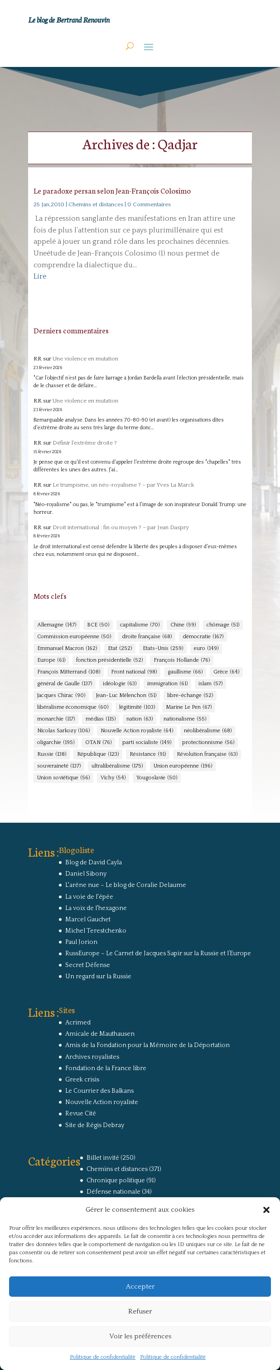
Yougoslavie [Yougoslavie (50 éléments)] (156, 778)
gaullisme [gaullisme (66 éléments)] (185, 672)
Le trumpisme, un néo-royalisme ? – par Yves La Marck (123, 485)
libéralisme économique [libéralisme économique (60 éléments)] (72, 707)
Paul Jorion (81, 942)
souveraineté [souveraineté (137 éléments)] (59, 766)
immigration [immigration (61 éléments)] (167, 684)
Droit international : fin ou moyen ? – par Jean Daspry (121, 527)
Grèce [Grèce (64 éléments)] (226, 672)
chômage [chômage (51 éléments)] (223, 625)
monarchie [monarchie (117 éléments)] (56, 719)
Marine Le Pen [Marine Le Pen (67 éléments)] (189, 707)
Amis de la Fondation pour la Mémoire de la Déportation (147, 1045)
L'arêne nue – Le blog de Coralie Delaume (125, 885)
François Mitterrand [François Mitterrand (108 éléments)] (68, 672)
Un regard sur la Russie (98, 976)
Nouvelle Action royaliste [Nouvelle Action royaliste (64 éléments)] (137, 731)
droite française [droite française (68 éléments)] (147, 637)
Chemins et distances (95, 204)
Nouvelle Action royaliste (101, 1102)
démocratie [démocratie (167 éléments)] (203, 637)
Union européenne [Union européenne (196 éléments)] (183, 766)
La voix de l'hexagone (96, 908)
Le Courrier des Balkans (99, 1091)
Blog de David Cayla (93, 862)
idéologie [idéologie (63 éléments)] (119, 684)
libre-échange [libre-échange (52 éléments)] (190, 696)
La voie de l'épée (89, 897)
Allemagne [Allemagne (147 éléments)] (56, 625)
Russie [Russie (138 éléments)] (51, 754)
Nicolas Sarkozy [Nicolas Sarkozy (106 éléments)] (63, 731)
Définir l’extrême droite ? (85, 443)
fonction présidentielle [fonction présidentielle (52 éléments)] (109, 660)
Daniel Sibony (85, 873)
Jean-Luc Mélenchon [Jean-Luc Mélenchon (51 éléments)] (126, 696)
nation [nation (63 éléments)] (139, 719)
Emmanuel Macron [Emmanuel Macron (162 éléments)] (67, 649)
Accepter (140, 1286)
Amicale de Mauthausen (100, 1034)
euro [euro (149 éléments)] (206, 649)
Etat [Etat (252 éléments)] (120, 649)
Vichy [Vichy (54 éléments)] (113, 778)
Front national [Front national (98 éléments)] (134, 672)
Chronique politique (116, 1180)
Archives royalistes (92, 1057)
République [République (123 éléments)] (98, 754)
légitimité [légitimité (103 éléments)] (137, 707)
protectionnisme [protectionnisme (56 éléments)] (208, 743)
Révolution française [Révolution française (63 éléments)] (207, 754)
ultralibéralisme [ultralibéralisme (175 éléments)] (117, 766)
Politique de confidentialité (102, 1357)
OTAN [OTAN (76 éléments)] (98, 743)
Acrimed (78, 1022)
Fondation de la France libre (105, 1068)
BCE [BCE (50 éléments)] (98, 625)
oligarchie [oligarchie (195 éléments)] (55, 743)
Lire (40, 276)
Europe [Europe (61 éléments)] (51, 660)
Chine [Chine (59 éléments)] (183, 625)
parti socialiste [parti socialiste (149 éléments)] (146, 743)
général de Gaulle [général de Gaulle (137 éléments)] (64, 684)
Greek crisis (82, 1079)
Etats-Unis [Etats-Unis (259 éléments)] (163, 649)
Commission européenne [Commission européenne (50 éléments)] (74, 637)
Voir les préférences (140, 1336)
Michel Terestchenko (95, 930)
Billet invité (103, 1157)
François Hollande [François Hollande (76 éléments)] (182, 660)
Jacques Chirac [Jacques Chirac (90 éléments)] (61, 696)
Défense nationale (113, 1191)
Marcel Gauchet (88, 919)
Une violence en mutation (85, 359)
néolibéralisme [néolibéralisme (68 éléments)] (208, 731)
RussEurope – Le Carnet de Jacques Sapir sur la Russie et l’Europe (158, 953)
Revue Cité (80, 1113)
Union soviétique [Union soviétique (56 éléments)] (63, 778)
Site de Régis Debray (94, 1125)
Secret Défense (87, 965)
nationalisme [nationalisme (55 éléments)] (185, 719)
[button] (266, 1209)
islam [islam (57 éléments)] (210, 684)
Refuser (140, 1311)
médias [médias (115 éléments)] (101, 719)
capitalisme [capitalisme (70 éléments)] (139, 625)
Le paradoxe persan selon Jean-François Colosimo (112, 190)
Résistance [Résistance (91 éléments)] (148, 754)
